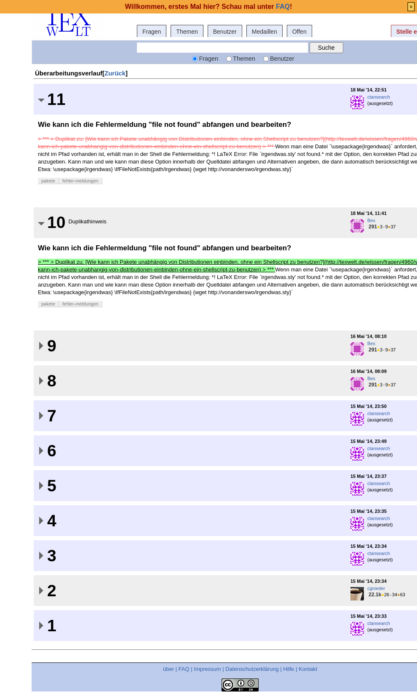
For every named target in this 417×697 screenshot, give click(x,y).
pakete (48, 180)
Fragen (151, 31)
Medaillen (264, 31)
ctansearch (378, 96)
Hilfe (288, 669)
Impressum (207, 669)
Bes (371, 220)
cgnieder (376, 588)
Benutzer (225, 31)
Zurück (115, 73)
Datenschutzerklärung (251, 669)
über (168, 669)
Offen (299, 31)
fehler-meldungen (80, 180)
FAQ (184, 669)
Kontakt (308, 669)
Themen (187, 31)
